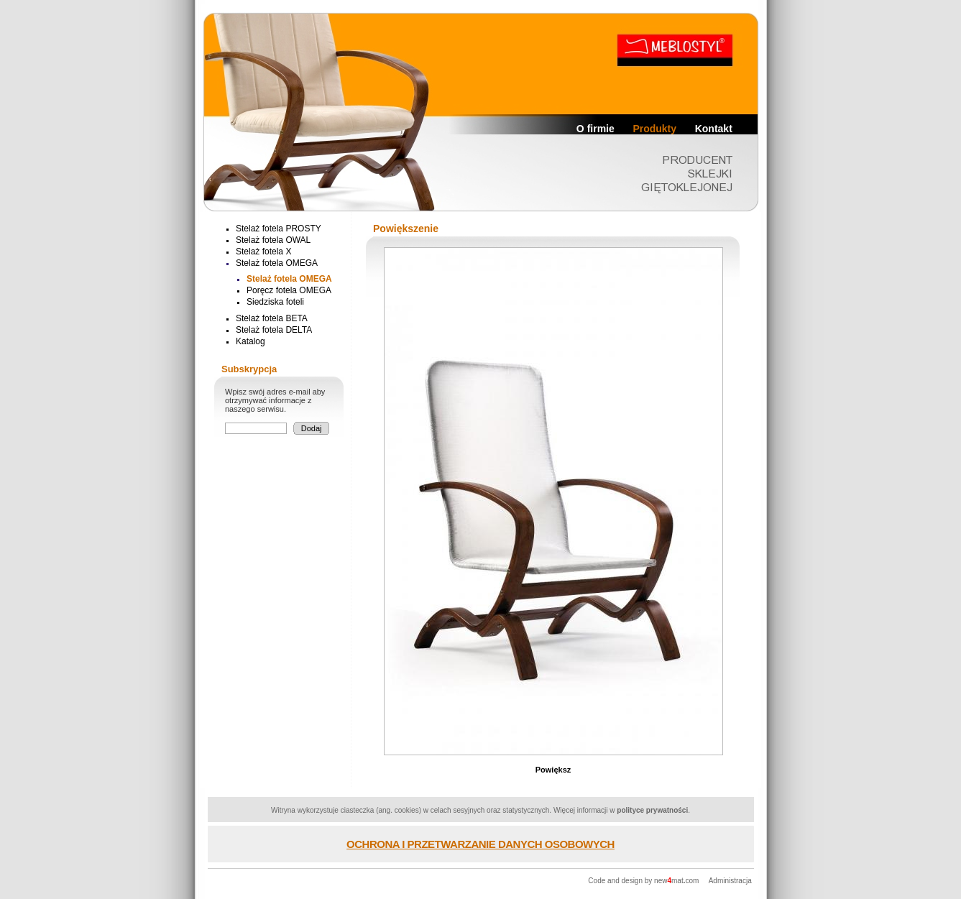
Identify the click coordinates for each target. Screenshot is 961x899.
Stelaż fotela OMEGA (277, 263)
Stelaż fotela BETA (272, 318)
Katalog (250, 341)
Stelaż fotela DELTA (274, 330)
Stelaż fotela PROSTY (278, 228)
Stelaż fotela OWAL (273, 240)
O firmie (595, 128)
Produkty (654, 128)
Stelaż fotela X (263, 251)
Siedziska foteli (275, 302)
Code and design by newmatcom (644, 881)
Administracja (730, 881)
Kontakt (713, 128)
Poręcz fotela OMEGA (289, 290)
